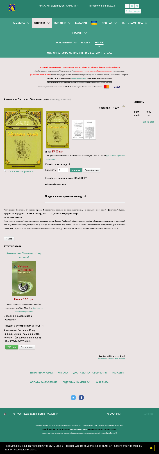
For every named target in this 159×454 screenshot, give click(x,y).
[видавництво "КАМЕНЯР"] (12, 7)
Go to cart (148, 121)
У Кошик (11, 347)
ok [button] (151, 448)
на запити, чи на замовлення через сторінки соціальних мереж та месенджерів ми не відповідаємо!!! (79, 82)
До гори (148, 413)
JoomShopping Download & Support (111, 359)
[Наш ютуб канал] (133, 11)
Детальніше (27, 347)
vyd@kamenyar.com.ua (78, 78)
